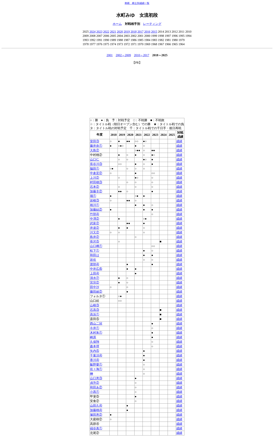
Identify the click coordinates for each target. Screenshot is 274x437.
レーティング (152, 23)
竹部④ (94, 214)
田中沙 (94, 287)
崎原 (93, 337)
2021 (113, 31)
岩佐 (93, 259)
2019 (127, 31)
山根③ (94, 305)
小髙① (94, 392)
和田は (94, 255)
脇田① (94, 168)
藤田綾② (96, 291)
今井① (94, 328)
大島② (94, 150)
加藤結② (96, 209)
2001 (110, 55)
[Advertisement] (137, 91)
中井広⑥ (96, 268)
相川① (94, 205)
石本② (94, 186)
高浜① (94, 314)
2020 (120, 31)
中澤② (94, 218)
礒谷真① (96, 428)
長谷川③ (96, 164)
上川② (94, 177)
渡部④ (94, 264)
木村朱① (96, 332)
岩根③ (94, 200)
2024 (92, 31)
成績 (179, 141)
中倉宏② (96, 173)
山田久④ (96, 405)
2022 (106, 31)
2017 (140, 31)
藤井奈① (96, 145)
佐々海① (96, 369)
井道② (94, 227)
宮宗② (94, 282)
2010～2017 (141, 55)
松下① (94, 250)
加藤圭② (96, 191)
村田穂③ (96, 182)
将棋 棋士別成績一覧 (137, 3)
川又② (94, 232)
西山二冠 (96, 323)
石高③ (94, 309)
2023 (99, 31)
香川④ (94, 360)
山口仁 (94, 159)
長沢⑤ (94, 241)
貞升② (94, 382)
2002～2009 (123, 55)
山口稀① (96, 246)
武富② (94, 223)
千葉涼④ (96, 355)
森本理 (94, 346)
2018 (134, 31)
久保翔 (94, 341)
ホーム (117, 23)
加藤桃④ (96, 410)
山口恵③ (96, 378)
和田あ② (96, 387)
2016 (147, 31)
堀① (93, 196)
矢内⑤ (94, 350)
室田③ (94, 141)
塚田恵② (96, 414)
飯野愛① (96, 364)
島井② (94, 237)
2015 (154, 31)
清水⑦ (94, 278)
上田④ (94, 273)
